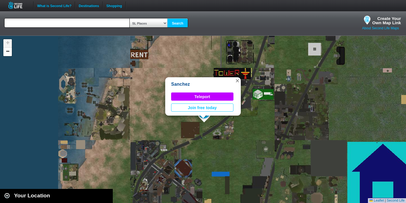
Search (177, 23)
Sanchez (180, 84)
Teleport (202, 96)
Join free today (202, 107)
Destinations (89, 5)
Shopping (114, 5)
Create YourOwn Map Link (386, 20)
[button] (237, 80)
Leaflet (376, 200)
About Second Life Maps (380, 28)
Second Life (18, 5)
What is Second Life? (54, 5)
